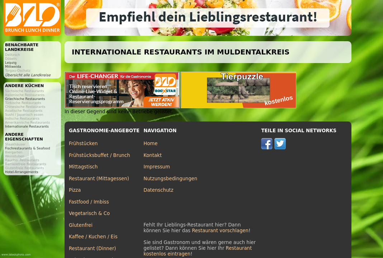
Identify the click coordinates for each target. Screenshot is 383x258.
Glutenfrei (81, 225)
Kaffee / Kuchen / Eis (93, 236)
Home (150, 143)
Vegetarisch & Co (89, 213)
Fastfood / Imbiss (89, 202)
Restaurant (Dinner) (92, 248)
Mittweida (13, 66)
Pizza (75, 190)
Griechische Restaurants (25, 99)
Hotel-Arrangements (21, 172)
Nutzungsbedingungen (170, 178)
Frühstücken (83, 143)
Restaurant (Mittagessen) (99, 178)
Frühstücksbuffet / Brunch (99, 155)
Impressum (156, 166)
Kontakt (152, 155)
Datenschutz (158, 190)
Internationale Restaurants (27, 126)
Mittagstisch (83, 166)
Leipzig (10, 62)
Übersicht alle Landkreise (28, 75)
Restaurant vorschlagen (220, 230)
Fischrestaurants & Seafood (27, 148)
